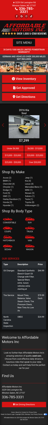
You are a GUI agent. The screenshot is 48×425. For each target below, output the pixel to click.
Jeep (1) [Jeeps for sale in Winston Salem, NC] (29, 178)
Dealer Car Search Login (7, 414)
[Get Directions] (24, 97)
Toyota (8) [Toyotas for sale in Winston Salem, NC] (29, 202)
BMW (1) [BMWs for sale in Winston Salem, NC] (7, 181)
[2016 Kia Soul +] (24, 126)
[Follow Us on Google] (22, 16)
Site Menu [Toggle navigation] (24, 42)
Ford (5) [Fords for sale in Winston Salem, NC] (6, 193)
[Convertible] (9, 220)
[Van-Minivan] (30, 238)
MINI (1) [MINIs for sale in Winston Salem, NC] (29, 190)
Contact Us (25, 412)
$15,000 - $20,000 (13, 155)
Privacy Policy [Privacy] (33, 412)
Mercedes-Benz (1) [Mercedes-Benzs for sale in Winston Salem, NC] (33, 187)
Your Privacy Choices (39, 414)
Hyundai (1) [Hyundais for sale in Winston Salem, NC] (8, 205)
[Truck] (30, 229)
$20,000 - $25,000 (35, 155)
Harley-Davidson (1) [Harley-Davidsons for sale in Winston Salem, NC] (12, 199)
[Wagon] (30, 247)
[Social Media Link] (26, 16)
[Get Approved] (24, 88)
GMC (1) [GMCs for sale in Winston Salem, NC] (6, 196)
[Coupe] (7, 229)
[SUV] (30, 220)
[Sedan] (7, 247)
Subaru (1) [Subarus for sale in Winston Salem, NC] (30, 196)
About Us (18, 412)
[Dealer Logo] (24, 29)
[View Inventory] (24, 79)
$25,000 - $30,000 (13, 162)
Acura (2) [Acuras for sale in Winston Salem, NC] (7, 178)
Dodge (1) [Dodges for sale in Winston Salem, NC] (7, 190)
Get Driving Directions (24, 404)
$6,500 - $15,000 (35, 148)
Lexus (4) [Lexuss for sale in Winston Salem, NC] (29, 184)
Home (13, 412)
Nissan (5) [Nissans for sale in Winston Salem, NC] (29, 193)
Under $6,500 (13, 148)
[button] (2, 66)
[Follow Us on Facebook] (17, 16)
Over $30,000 (35, 162)
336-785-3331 (26, 10)
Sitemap (27, 414)
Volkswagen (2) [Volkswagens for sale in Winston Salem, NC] (32, 205)
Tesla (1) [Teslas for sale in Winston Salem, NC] (29, 199)
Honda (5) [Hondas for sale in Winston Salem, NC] (7, 202)
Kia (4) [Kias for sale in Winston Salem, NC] (28, 181)
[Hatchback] (9, 238)
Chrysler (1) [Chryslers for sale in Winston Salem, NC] (8, 187)
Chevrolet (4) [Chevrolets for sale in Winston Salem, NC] (9, 184)
